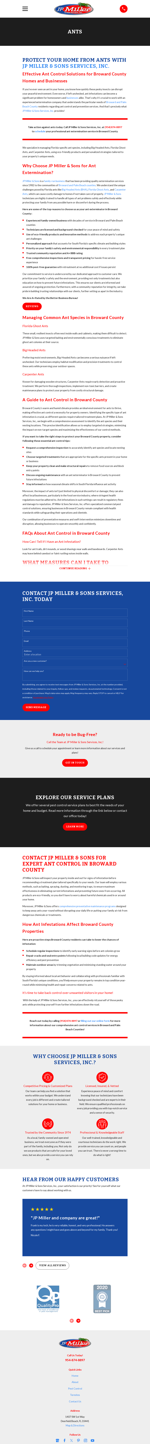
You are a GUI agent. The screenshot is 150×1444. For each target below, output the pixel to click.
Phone (27, 631)
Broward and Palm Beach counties (77, 185)
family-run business (54, 181)
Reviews (32, 306)
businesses (72, 97)
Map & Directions (75, 1425)
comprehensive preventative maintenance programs (87, 906)
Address (28, 651)
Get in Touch (75, 763)
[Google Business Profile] (57, 1441)
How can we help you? (34, 671)
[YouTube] (92, 1441)
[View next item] (31, 1266)
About (75, 1382)
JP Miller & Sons (31, 181)
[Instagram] (85, 1441)
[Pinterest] (78, 1441)
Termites (75, 1395)
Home (75, 1376)
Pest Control (75, 1389)
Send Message (36, 707)
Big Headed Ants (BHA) (74, 189)
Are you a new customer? (35, 661)
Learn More (75, 827)
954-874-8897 (75, 1360)
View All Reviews (52, 1265)
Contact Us (75, 1401)
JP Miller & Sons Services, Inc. (65, 66)
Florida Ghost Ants (98, 189)
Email (26, 641)
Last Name (28, 621)
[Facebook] (64, 1441)
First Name (29, 611)
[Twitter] (71, 1441)
